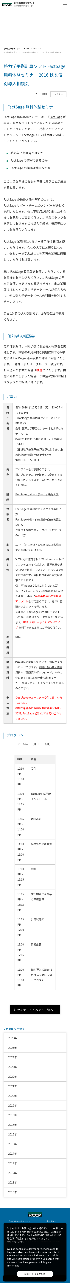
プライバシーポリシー (18, 1221)
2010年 (12, 1192)
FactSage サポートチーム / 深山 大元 (37, 494)
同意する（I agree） (35, 1273)
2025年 (12, 1047)
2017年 (12, 1124)
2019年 (12, 1105)
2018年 (12, 1115)
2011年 (12, 1182)
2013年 (12, 1163)
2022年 (12, 1076)
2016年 (12, 1134)
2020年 (12, 1096)
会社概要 (50, 1221)
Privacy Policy (13, 1265)
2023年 (12, 1067)
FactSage (56, 117)
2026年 (12, 1038)
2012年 (12, 1173)
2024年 (12, 1057)
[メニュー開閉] (65, 4)
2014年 (12, 1153)
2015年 (12, 1144)
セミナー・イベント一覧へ (35, 1009)
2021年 (12, 1086)
